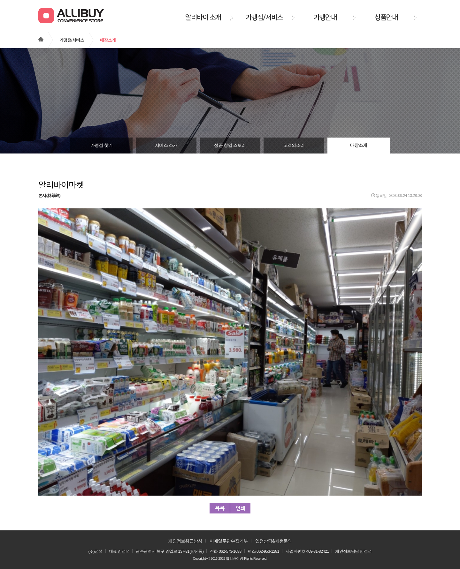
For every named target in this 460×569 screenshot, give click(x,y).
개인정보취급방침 (185, 540)
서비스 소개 (166, 145)
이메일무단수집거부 (229, 540)
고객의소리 (294, 145)
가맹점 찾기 (101, 145)
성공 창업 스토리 (230, 145)
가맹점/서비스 (71, 40)
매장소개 (358, 145)
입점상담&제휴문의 (273, 540)
